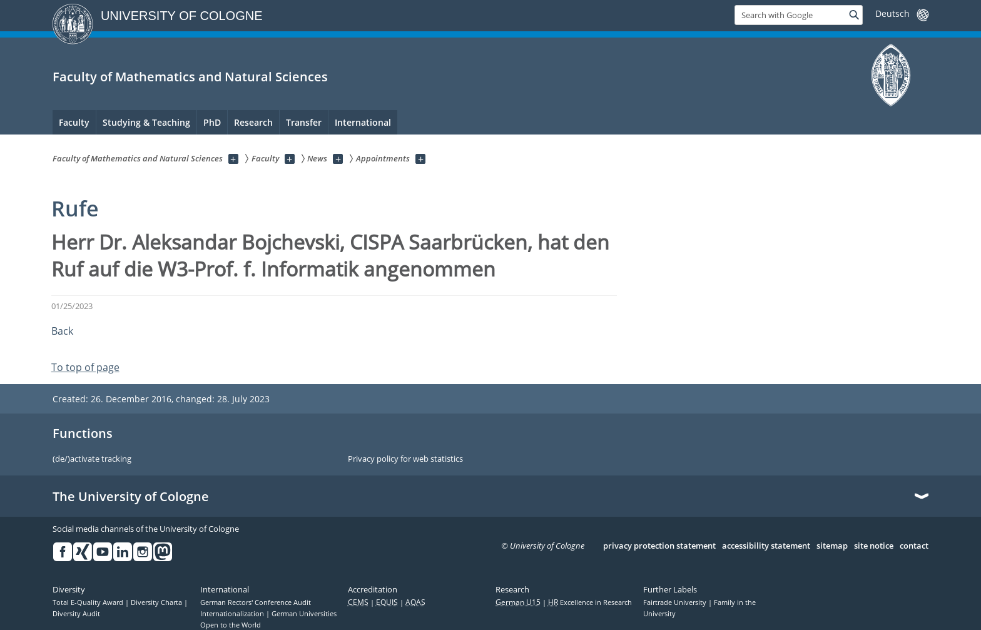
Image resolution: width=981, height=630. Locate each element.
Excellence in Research (590, 602)
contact (914, 546)
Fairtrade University (675, 602)
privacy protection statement (659, 546)
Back (62, 331)
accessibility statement (766, 546)
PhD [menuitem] (212, 122)
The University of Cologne (131, 496)
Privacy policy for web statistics (405, 459)
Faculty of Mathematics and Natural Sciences (190, 76)
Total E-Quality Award (89, 602)
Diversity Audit (76, 613)
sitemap (832, 546)
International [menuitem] (363, 122)
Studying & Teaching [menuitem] (146, 122)
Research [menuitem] (253, 122)
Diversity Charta (157, 602)
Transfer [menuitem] (304, 122)
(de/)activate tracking (92, 459)
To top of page (85, 367)
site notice (873, 546)
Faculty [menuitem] (74, 122)
